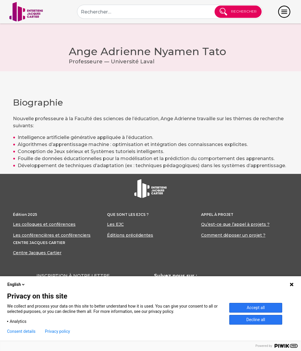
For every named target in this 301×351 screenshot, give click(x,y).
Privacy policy (57, 331)
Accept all (256, 307)
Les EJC (115, 224)
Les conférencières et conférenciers (52, 235)
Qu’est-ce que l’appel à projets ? (235, 224)
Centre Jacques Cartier (37, 252)
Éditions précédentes (130, 235)
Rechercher (238, 12)
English (16, 284)
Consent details (21, 331)
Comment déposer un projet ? (233, 235)
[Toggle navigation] (284, 11)
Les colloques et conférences (44, 224)
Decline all (255, 319)
